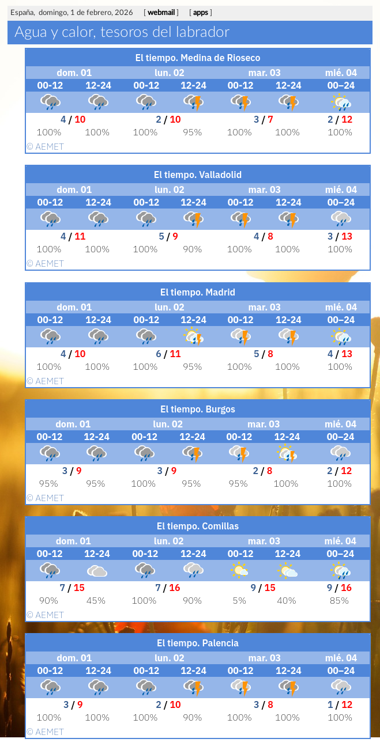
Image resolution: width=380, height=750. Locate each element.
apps (200, 13)
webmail (161, 13)
